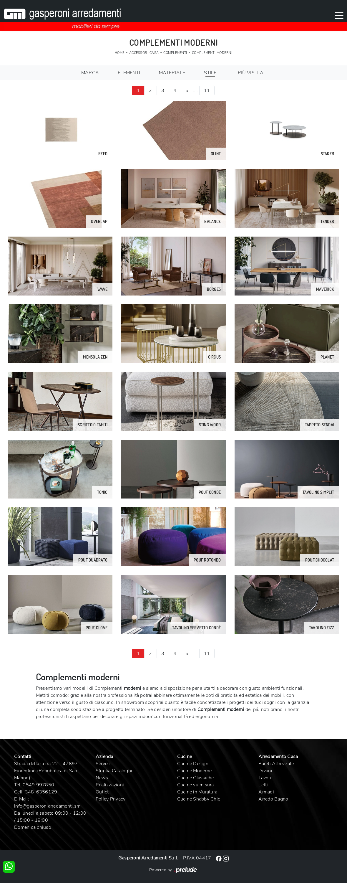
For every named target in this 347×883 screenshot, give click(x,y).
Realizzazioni (110, 785)
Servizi (103, 763)
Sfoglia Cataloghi (114, 771)
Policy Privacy (111, 799)
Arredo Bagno (273, 799)
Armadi (266, 792)
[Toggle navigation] (339, 15)
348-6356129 (41, 792)
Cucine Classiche (195, 778)
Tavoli (264, 778)
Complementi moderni (212, 53)
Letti (263, 785)
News (102, 778)
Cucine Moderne (194, 771)
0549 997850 (38, 785)
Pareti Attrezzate (276, 763)
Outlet (102, 792)
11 (207, 90)
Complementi (175, 53)
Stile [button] (210, 73)
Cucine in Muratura (197, 792)
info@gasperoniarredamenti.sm (47, 806)
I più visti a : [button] (250, 73)
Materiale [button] (172, 73)
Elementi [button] (129, 73)
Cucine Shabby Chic (198, 799)
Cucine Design (192, 763)
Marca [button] (90, 73)
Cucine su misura (195, 785)
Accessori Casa (144, 53)
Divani (265, 771)
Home (119, 53)
